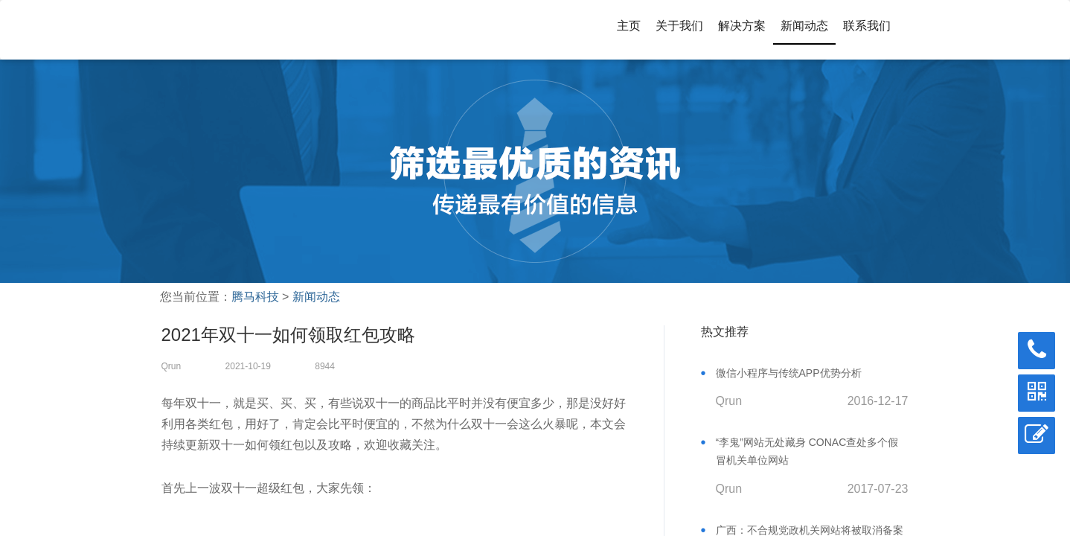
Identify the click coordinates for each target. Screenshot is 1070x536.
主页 (629, 25)
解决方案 (742, 25)
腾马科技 (255, 296)
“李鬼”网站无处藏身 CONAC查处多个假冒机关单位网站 (807, 451)
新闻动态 (804, 25)
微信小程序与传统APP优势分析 (789, 373)
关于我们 (679, 25)
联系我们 (867, 25)
